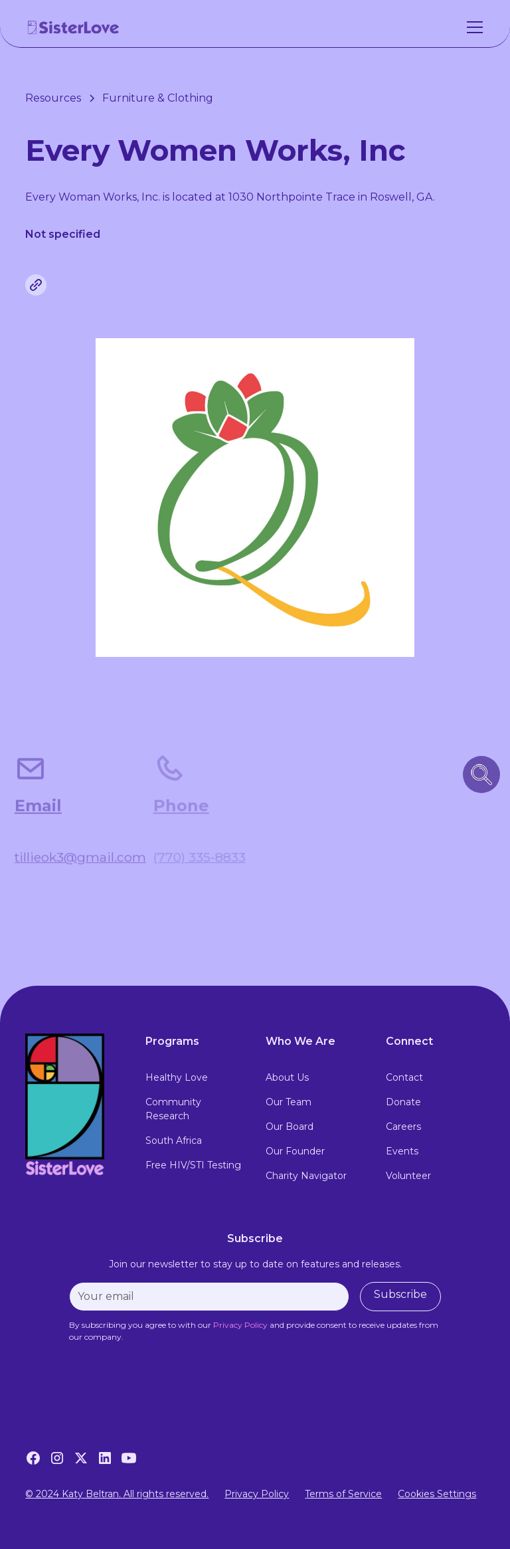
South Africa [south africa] (173, 1140)
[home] (73, 27)
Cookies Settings (437, 1494)
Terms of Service (343, 1494)
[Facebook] (33, 1458)
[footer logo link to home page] (74, 1105)
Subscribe (400, 1294)
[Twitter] (81, 1458)
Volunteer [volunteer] (408, 1176)
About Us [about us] (287, 1077)
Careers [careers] (403, 1127)
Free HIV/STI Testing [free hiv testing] (193, 1165)
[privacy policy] (240, 1325)
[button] (472, 27)
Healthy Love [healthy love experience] (176, 1077)
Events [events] (402, 1151)
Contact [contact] (404, 1077)
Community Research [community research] (173, 1109)
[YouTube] (129, 1458)
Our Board (289, 1127)
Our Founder (295, 1151)
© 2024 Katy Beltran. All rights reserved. (117, 1494)
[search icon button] (481, 774)
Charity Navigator (306, 1176)
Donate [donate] (403, 1102)
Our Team (288, 1102)
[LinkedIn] (105, 1458)
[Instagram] (57, 1458)
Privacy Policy (256, 1494)
